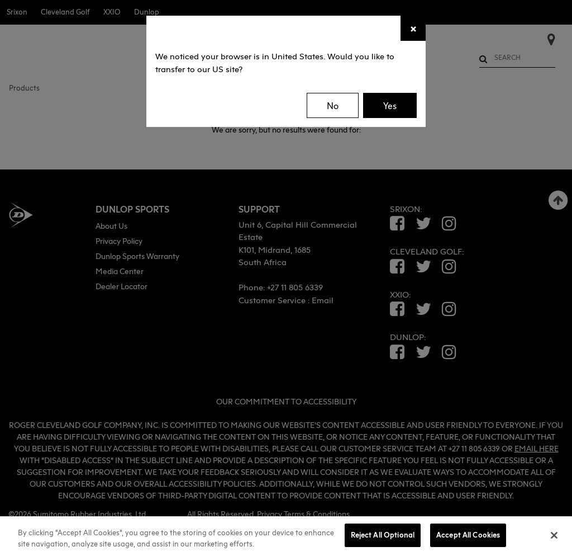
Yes (390, 105)
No (333, 105)
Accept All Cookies (468, 534)
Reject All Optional (382, 534)
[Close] (413, 28)
